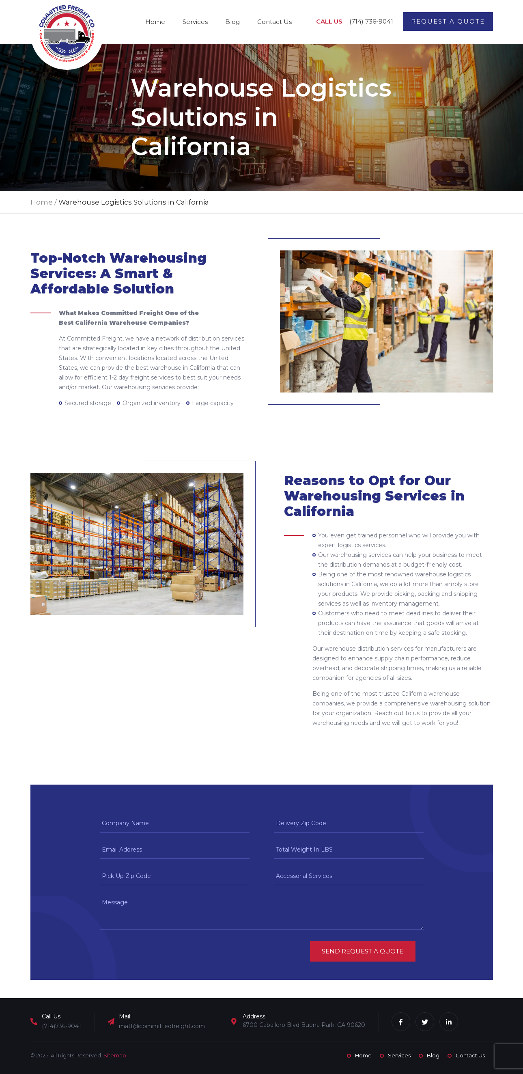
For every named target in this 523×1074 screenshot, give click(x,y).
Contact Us (274, 22)
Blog (232, 22)
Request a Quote (448, 21)
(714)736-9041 (61, 1026)
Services (195, 22)
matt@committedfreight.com (162, 1026)
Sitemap (114, 1055)
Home (155, 22)
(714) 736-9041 (371, 21)
